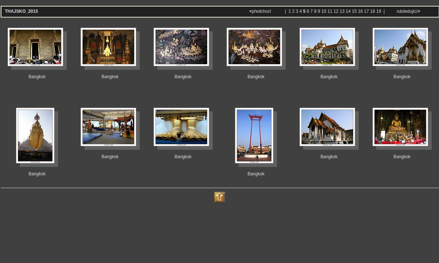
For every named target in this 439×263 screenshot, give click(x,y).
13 (342, 11)
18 (372, 11)
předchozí (260, 11)
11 (329, 11)
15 (354, 11)
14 (348, 11)
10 (323, 11)
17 (366, 11)
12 (336, 11)
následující (408, 11)
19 (378, 11)
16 (360, 11)
